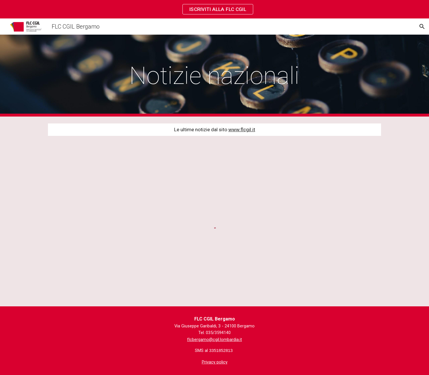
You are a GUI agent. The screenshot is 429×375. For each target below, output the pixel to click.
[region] (214, 9)
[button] (422, 26)
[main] (214, 75)
